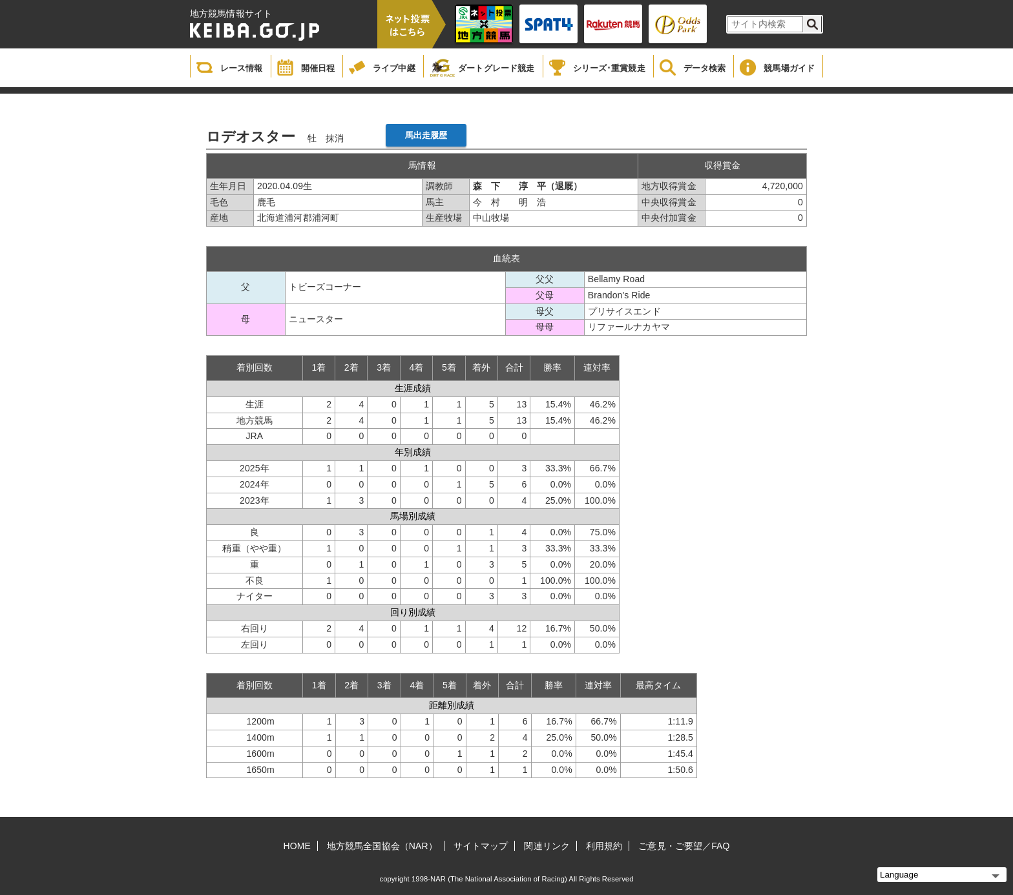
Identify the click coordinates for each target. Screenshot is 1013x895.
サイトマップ (481, 846)
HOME (297, 846)
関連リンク (547, 846)
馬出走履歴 (426, 135)
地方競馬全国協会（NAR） (382, 846)
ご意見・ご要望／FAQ (683, 846)
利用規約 (604, 846)
